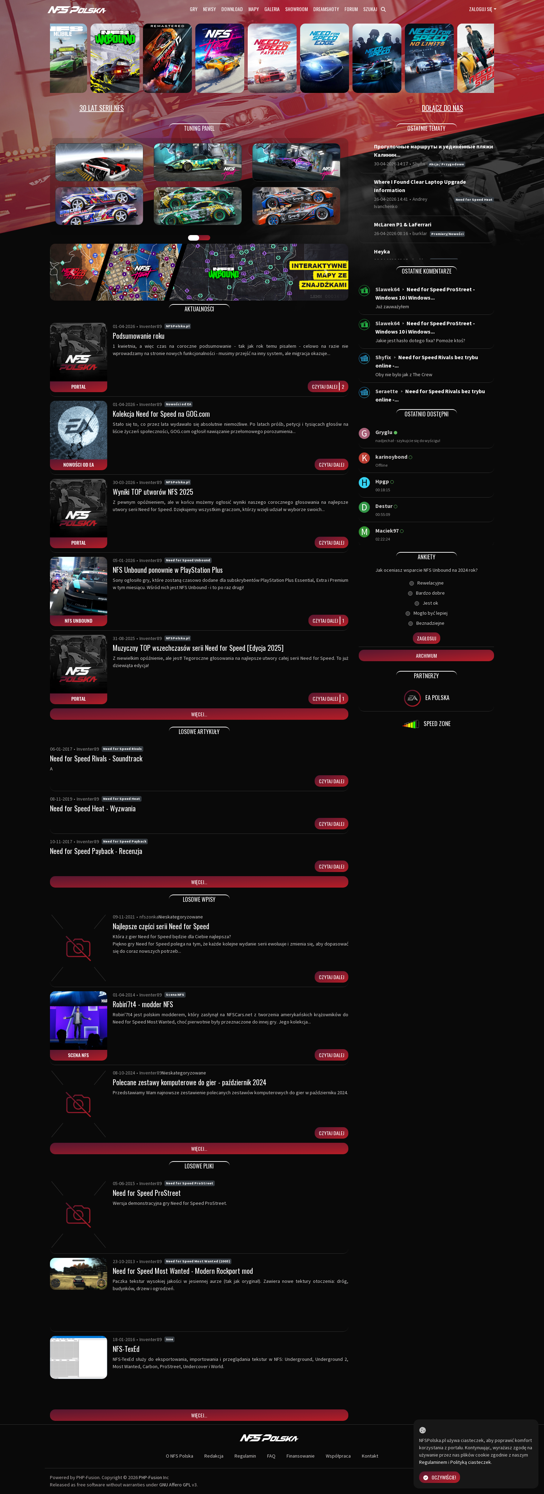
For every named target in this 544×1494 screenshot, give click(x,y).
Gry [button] (193, 8)
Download (232, 8)
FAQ (271, 1456)
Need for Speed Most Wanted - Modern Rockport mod (183, 1271)
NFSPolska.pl (177, 326)
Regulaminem (433, 1462)
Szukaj (374, 8)
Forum (351, 8)
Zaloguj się (480, 8)
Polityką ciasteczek (470, 1462)
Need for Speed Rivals (122, 748)
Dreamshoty (326, 8)
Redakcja (213, 1456)
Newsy (209, 8)
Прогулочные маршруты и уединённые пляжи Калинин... (433, 150)
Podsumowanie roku (138, 335)
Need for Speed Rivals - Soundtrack (96, 758)
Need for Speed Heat (121, 798)
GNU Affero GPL (175, 1485)
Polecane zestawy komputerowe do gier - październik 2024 (189, 1082)
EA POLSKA (426, 698)
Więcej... (199, 714)
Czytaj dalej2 (328, 386)
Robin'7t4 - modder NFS (143, 1004)
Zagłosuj (426, 638)
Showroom (296, 8)
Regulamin (245, 1456)
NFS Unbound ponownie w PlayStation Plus (168, 569)
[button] (72, 272)
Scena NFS (175, 994)
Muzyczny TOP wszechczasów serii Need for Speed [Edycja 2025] (198, 647)
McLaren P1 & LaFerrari (402, 224)
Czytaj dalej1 (328, 620)
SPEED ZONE (426, 724)
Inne (169, 1339)
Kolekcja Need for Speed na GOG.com (161, 413)
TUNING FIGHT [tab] (204, 238)
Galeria (272, 8)
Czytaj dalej (331, 464)
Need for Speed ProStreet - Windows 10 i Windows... (425, 293)
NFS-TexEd (126, 1349)
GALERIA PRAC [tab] (193, 238)
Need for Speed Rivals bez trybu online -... (426, 361)
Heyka (382, 251)
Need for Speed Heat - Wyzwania (93, 808)
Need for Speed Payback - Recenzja (96, 851)
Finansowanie (301, 1456)
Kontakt (370, 1456)
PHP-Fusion (150, 1477)
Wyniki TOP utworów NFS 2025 (153, 491)
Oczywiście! (439, 1477)
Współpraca (338, 1456)
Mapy (253, 8)
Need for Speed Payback (124, 841)
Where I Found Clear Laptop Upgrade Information (420, 185)
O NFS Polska (179, 1456)
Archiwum (426, 655)
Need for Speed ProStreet (189, 1183)
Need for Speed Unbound (188, 560)
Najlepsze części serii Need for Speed (161, 926)
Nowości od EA (178, 404)
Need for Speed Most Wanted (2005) (198, 1261)
